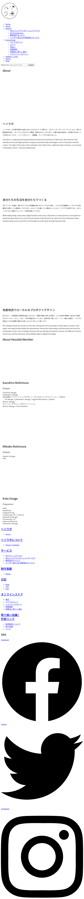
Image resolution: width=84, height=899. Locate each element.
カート (13, 45)
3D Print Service (16, 33)
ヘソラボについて (12, 540)
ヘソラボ (6, 529)
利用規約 (13, 49)
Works (8, 59)
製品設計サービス (17, 35)
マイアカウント (16, 42)
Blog (7, 61)
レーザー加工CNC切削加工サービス (24, 38)
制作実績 (6, 569)
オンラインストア (12, 594)
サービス (6, 550)
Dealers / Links (12, 56)
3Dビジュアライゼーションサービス (25, 31)
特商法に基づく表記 (18, 52)
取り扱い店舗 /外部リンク (10, 617)
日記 (3, 579)
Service (8, 28)
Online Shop (10, 40)
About (8, 26)
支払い (13, 47)
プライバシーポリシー (19, 54)
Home (8, 24)
